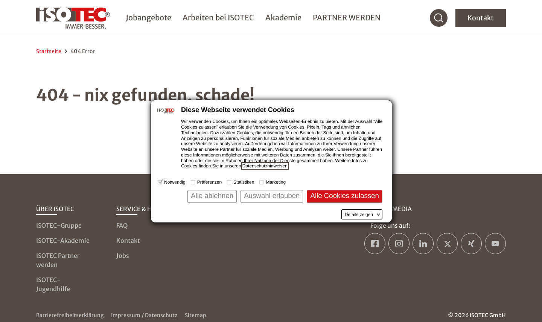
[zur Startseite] (73, 18)
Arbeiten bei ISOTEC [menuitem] (218, 17)
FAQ (122, 225)
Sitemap (195, 315)
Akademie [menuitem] (283, 17)
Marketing (276, 182)
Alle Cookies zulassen (344, 195)
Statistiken (243, 182)
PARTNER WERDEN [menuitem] (347, 17)
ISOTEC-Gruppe (59, 225)
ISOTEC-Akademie (63, 240)
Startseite (48, 51)
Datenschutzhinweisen (265, 166)
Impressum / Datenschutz (144, 315)
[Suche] (439, 18)
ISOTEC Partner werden (57, 260)
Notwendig (175, 182)
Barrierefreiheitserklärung (70, 315)
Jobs (122, 255)
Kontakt (480, 18)
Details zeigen (359, 214)
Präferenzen (209, 182)
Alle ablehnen (212, 195)
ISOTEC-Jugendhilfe (53, 284)
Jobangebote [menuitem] (148, 17)
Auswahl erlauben (272, 195)
